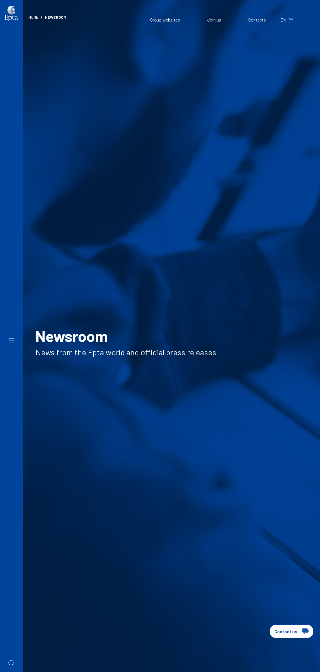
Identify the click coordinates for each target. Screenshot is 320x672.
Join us (214, 19)
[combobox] (294, 20)
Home (33, 17)
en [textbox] (283, 19)
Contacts (257, 19)
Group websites (165, 19)
